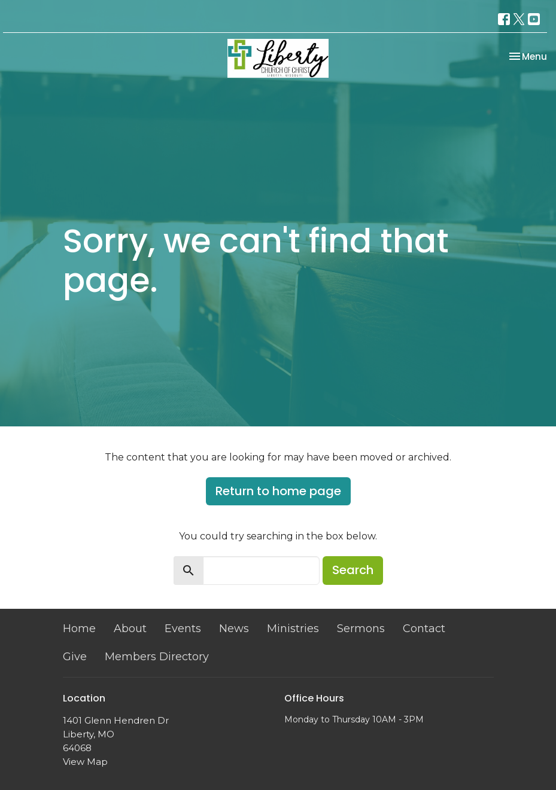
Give (75, 656)
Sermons (361, 628)
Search (352, 570)
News (234, 628)
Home (79, 628)
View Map (85, 761)
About (130, 628)
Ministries (293, 628)
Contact (424, 628)
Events (183, 628)
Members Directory (157, 656)
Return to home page (278, 491)
